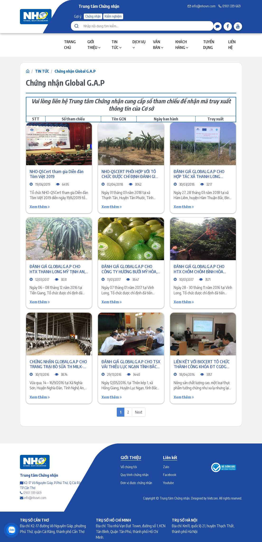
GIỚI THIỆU (93, 44)
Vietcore (212, 498)
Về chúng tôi (129, 467)
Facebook (169, 474)
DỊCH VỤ (138, 44)
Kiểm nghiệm (113, 16)
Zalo (166, 467)
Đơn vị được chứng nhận (136, 483)
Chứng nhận (93, 16)
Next (138, 412)
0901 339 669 (229, 6)
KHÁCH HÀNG (181, 44)
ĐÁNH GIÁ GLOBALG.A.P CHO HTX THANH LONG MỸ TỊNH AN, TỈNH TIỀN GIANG (57, 269)
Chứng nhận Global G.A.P (75, 71)
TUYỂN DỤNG (208, 44)
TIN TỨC (117, 44)
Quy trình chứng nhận (135, 474)
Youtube (168, 483)
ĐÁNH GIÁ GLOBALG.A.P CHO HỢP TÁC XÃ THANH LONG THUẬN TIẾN (199, 174)
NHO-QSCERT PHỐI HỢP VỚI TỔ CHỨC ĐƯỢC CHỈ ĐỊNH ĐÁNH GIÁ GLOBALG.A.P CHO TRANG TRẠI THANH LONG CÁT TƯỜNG (130, 174)
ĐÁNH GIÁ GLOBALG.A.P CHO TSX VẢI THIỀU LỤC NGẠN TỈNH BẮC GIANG (131, 364)
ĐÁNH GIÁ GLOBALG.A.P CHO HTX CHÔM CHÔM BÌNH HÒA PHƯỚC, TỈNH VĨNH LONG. (199, 269)
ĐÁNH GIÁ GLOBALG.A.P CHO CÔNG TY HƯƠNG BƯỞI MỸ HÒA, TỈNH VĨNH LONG (129, 269)
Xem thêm (40, 206)
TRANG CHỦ (70, 44)
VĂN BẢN (158, 44)
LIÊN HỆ (232, 44)
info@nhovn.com (201, 6)
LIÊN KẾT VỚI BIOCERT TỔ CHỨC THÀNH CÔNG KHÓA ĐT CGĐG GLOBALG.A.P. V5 (202, 364)
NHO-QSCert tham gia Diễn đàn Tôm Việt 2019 (57, 174)
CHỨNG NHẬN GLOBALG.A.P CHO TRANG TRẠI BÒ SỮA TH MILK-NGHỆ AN (58, 364)
